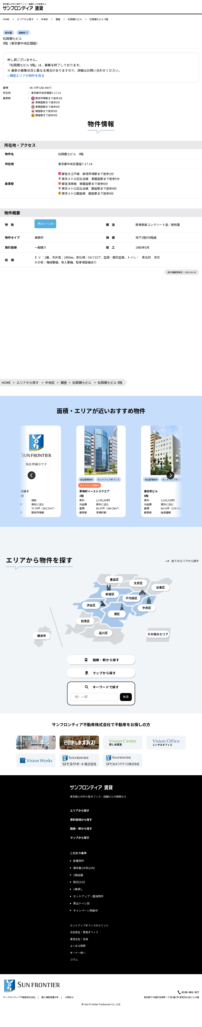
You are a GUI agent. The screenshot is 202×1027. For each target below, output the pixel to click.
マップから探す (79, 838)
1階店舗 (78, 875)
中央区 (44, 19)
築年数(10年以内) (84, 868)
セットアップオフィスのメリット (89, 925)
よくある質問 (77, 946)
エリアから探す (25, 19)
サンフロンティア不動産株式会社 (19, 997)
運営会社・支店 (79, 939)
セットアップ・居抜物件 (88, 896)
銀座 (58, 19)
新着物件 (78, 861)
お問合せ (69, 997)
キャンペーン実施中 (85, 910)
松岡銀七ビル (75, 19)
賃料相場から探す (81, 820)
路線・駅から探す (81, 828)
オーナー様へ (77, 953)
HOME (6, 19)
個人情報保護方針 (50, 997)
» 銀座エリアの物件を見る (25, 75)
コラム (74, 959)
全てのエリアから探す (185, 561)
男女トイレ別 (45, 223)
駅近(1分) (79, 882)
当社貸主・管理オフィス (84, 932)
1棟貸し (78, 889)
